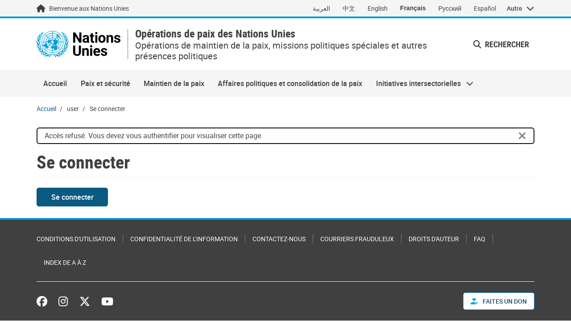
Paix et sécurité (105, 83)
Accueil (55, 83)
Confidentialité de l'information (184, 239)
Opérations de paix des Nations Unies (215, 33)
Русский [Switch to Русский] (449, 8)
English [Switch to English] (378, 8)
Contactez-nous (279, 239)
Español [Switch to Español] (485, 8)
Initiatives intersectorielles (421, 83)
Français (413, 8)
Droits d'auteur (434, 239)
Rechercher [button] (501, 44)
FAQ (479, 239)
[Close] (522, 136)
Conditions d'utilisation (76, 239)
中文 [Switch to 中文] (349, 8)
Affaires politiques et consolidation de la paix (290, 83)
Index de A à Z (65, 262)
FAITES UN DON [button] (499, 301)
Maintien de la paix (174, 83)
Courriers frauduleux (357, 239)
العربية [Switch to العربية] (321, 8)
